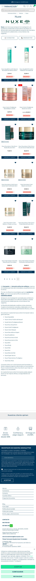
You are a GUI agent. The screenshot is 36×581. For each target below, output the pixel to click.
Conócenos (5, 490)
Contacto (5, 493)
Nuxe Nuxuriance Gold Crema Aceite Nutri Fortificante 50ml (9, 185)
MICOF (5, 544)
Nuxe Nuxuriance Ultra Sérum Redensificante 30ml (9, 147)
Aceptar (18, 567)
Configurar (17, 571)
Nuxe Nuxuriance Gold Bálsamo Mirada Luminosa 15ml (9, 224)
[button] (15, 47)
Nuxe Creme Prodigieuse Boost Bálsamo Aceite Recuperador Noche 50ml (9, 109)
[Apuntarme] (7, 480)
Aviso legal (5, 506)
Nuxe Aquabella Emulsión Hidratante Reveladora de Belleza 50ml (26, 70)
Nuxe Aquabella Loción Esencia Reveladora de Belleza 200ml (9, 69)
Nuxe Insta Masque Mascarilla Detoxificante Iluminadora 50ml (9, 262)
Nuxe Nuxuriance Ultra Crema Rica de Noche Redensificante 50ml (26, 148)
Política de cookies (7, 511)
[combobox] (18, 10)
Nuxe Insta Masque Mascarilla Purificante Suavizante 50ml (26, 261)
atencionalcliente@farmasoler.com (13, 536)
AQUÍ (31, 556)
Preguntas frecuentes (8, 498)
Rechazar (17, 576)
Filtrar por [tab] (9, 38)
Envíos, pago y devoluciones (10, 514)
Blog (3, 504)
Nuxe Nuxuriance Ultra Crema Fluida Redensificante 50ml (26, 223)
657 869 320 (7, 525)
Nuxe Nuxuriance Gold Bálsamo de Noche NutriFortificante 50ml (26, 186)
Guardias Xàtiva (6, 495)
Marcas (21, 13)
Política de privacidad (11, 466)
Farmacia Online (12, 13)
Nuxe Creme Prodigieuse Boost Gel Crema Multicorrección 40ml (26, 109)
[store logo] (11, 6)
